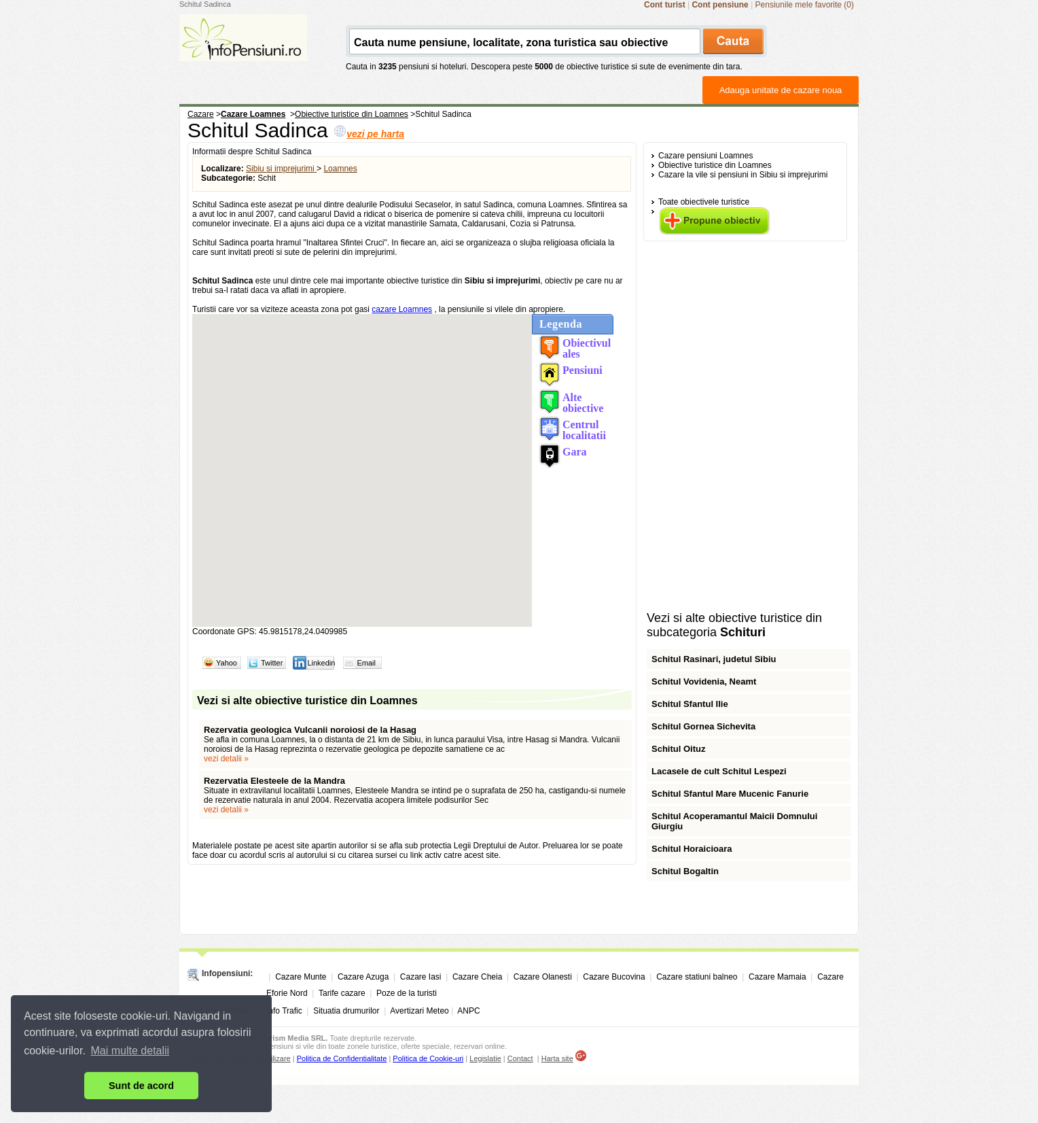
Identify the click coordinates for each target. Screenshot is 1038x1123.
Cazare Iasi (421, 977)
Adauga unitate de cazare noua (780, 90)
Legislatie (485, 1058)
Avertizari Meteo (419, 1011)
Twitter (272, 663)
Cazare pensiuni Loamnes (705, 155)
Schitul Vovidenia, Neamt (703, 681)
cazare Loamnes (402, 309)
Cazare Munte (300, 977)
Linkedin (321, 663)
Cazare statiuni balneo (696, 977)
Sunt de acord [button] (141, 1085)
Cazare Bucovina (614, 977)
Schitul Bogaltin (685, 871)
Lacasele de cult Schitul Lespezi (719, 771)
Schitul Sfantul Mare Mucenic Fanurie (729, 794)
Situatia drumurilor (346, 1011)
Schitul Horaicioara (691, 849)
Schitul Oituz (678, 749)
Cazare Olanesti (543, 977)
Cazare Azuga (363, 977)
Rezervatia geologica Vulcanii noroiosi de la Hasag (310, 730)
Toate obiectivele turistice (703, 202)
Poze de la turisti (406, 993)
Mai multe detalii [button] (130, 1050)
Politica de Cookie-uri (428, 1058)
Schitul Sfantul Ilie (689, 704)
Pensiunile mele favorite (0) (804, 5)
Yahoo (226, 663)
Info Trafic (284, 1011)
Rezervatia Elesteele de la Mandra (274, 781)
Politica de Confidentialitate (342, 1058)
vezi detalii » (226, 758)
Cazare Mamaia (777, 977)
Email (366, 663)
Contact (520, 1058)
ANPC (468, 1011)
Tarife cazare (342, 993)
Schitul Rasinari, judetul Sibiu (713, 659)
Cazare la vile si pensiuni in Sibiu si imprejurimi (742, 174)
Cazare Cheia (477, 977)
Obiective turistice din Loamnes (715, 165)
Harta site (557, 1058)
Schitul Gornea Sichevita (703, 726)
